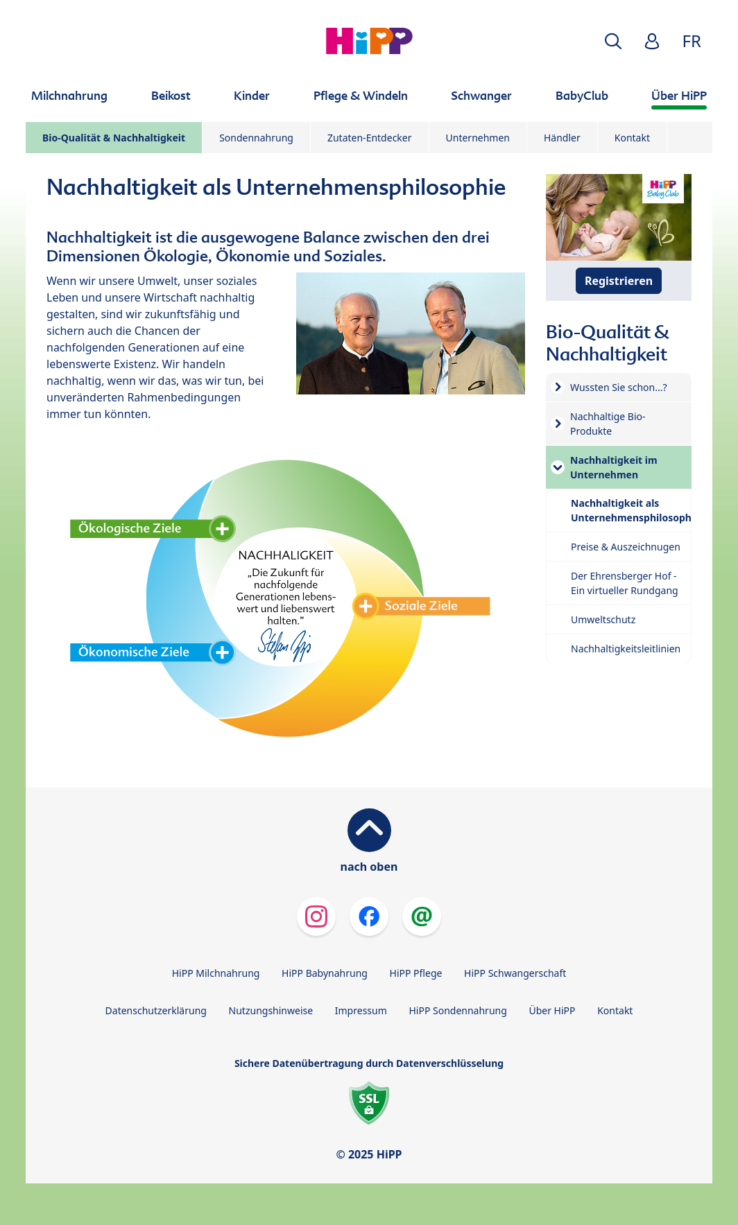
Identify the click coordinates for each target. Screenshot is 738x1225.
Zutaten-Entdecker (369, 137)
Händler (562, 137)
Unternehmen (478, 137)
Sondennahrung (256, 137)
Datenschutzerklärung (156, 1010)
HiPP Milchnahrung (216, 973)
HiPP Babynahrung (325, 973)
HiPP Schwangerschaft (515, 973)
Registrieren (619, 280)
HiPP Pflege (416, 973)
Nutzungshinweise (271, 1010)
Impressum (361, 1010)
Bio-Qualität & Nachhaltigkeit (113, 137)
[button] (613, 41)
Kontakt (632, 137)
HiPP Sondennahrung (457, 1010)
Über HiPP (552, 1010)
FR (692, 40)
